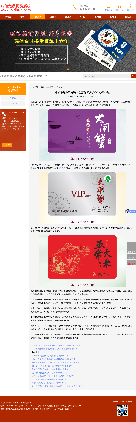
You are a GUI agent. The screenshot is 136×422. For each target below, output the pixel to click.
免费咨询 (131, 251)
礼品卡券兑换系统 (60, 409)
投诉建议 (131, 257)
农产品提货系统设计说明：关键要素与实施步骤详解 (53, 376)
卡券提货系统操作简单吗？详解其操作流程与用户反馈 (53, 359)
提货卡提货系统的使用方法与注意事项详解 (49, 383)
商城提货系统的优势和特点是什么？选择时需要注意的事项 (55, 362)
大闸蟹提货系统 (24, 409)
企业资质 (68, 17)
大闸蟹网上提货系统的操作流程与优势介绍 (49, 379)
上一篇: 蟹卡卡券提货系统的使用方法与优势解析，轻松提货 (56, 345)
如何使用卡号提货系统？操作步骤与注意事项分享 (52, 366)
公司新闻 (13, 103)
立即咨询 (7, 145)
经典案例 (53, 17)
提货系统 (61, 168)
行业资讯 (13, 98)
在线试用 (98, 17)
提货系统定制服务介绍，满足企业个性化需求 (50, 373)
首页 (42, 87)
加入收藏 (119, 10)
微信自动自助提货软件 (42, 409)
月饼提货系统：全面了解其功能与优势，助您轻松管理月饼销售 (57, 386)
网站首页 (7, 17)
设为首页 (108, 10)
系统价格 (113, 17)
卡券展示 (22, 17)
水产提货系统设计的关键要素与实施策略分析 (50, 356)
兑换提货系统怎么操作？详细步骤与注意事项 (50, 369)
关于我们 (83, 17)
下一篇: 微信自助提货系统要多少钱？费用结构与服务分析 (55, 349)
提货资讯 (38, 17)
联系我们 (130, 10)
